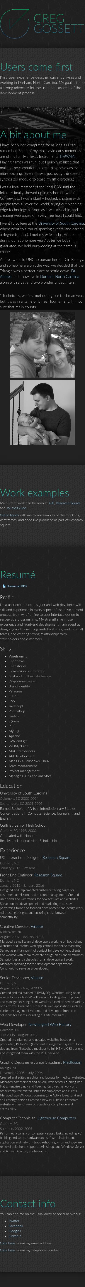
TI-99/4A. (67, 156)
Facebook (16, 1226)
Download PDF (15, 586)
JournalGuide (16, 508)
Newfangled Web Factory (49, 1024)
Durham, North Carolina (59, 276)
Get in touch (9, 515)
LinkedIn (15, 1236)
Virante (37, 926)
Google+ (15, 1231)
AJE (51, 503)
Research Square (68, 503)
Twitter (14, 1221)
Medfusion (72, 1062)
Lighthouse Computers (56, 1117)
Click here (7, 1243)
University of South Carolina (61, 223)
